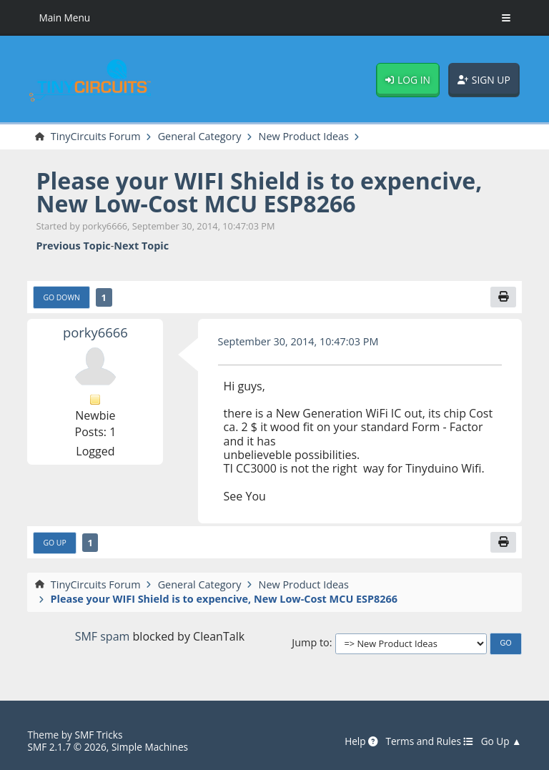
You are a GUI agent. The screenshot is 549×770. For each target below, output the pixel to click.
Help (361, 741)
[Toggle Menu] (506, 18)
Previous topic (73, 246)
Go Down (61, 297)
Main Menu (64, 17)
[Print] (503, 297)
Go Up (54, 543)
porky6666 (95, 332)
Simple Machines (150, 747)
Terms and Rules (429, 741)
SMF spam (102, 636)
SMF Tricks (98, 734)
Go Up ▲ (501, 741)
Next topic (141, 246)
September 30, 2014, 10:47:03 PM (298, 341)
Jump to (310, 642)
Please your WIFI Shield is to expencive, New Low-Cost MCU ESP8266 (259, 192)
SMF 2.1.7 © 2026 (66, 747)
